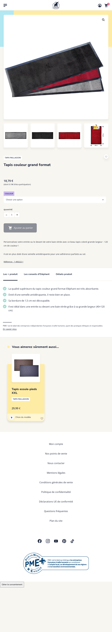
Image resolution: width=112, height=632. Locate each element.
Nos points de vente (56, 453)
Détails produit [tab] (64, 274)
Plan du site (56, 520)
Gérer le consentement (12, 584)
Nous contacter (56, 463)
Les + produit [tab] (10, 274)
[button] (103, 19)
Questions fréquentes (56, 511)
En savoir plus (10, 329)
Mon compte (56, 444)
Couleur (9, 193)
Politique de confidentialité (56, 492)
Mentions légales (56, 472)
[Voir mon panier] (106, 5)
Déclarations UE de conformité (56, 501)
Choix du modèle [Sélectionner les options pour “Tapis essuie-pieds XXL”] (23, 417)
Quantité (8, 209)
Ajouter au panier (23, 227)
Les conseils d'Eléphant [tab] (36, 274)
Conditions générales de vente (56, 482)
